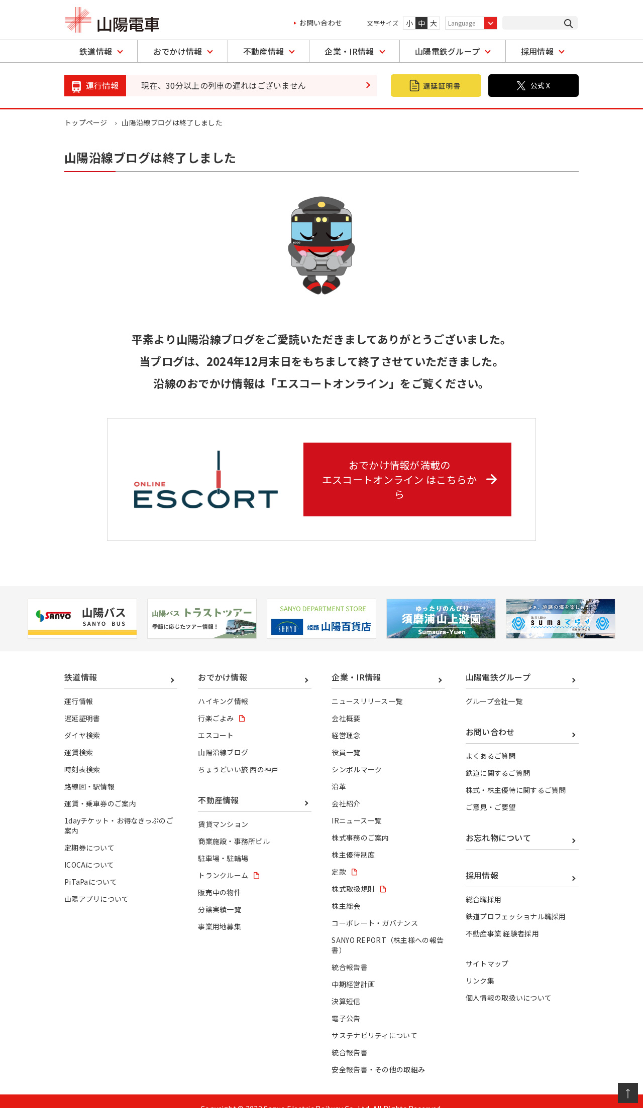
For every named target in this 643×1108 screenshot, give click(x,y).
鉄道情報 (95, 51)
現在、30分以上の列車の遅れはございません (223, 85)
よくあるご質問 (491, 741)
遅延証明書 (82, 703)
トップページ (86, 122)
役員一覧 (346, 737)
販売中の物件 (219, 877)
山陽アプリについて (96, 884)
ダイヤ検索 (82, 720)
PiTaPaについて (90, 867)
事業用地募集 (219, 911)
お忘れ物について (498, 822)
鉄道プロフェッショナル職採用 (516, 901)
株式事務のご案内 (360, 822)
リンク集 (480, 966)
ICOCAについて (89, 850)
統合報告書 (350, 952)
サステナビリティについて (374, 1021)
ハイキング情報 (223, 686)
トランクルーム (223, 860)
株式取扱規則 (353, 874)
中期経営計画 (353, 969)
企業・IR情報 (349, 51)
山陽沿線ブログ (223, 737)
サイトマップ (487, 949)
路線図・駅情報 (89, 771)
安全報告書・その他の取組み (378, 1055)
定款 (339, 857)
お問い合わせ (320, 23)
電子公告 (346, 1004)
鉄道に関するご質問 (498, 758)
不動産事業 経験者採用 (503, 919)
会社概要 (346, 703)
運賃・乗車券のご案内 (100, 788)
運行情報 (78, 686)
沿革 (339, 771)
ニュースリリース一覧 (367, 686)
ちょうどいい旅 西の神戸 (238, 754)
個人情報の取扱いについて (509, 983)
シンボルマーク (357, 754)
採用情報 (537, 51)
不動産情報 (263, 51)
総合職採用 (484, 884)
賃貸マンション (223, 809)
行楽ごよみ (216, 703)
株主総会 (346, 891)
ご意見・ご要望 (491, 792)
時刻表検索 (82, 754)
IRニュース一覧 (357, 805)
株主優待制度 (353, 840)
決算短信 (346, 986)
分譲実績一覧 (219, 894)
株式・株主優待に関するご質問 (516, 775)
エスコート (216, 720)
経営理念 (346, 720)
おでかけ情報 (177, 51)
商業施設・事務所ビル (234, 826)
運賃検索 (78, 737)
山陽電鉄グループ (447, 51)
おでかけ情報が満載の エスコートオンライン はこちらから (411, 471)
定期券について (89, 832)
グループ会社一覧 (494, 686)
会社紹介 (346, 788)
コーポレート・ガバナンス (375, 908)
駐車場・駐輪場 (223, 843)
